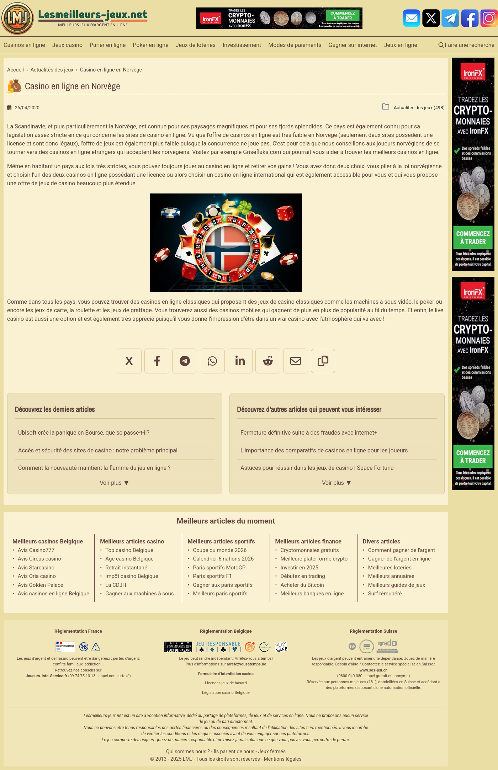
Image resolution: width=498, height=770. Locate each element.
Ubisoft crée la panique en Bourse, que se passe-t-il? (83, 432)
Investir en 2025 (299, 567)
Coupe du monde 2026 (220, 550)
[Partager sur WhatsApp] (212, 361)
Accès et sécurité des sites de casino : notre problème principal (98, 450)
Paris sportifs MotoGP (219, 567)
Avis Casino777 (36, 550)
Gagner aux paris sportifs (223, 585)
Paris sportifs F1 (212, 576)
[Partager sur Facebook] (156, 361)
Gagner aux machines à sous (139, 593)
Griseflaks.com (262, 152)
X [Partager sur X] (129, 361)
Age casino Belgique (129, 559)
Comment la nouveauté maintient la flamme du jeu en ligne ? (94, 467)
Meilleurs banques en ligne (312, 593)
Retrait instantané (126, 567)
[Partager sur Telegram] (184, 361)
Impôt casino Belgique (131, 576)
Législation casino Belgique (226, 692)
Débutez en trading (303, 576)
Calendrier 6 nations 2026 (223, 559)
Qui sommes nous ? (188, 751)
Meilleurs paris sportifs (220, 593)
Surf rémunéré (385, 593)
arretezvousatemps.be (246, 664)
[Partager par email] (295, 361)
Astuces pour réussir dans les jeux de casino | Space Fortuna (317, 467)
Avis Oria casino (37, 576)
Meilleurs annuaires (391, 576)
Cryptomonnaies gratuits (310, 550)
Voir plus (114, 483)
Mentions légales (283, 759)
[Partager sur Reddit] (267, 361)
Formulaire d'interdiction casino (226, 673)
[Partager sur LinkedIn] (240, 361)
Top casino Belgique (129, 550)
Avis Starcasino (36, 567)
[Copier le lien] (323, 361)
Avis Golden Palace (40, 585)
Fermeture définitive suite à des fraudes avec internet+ (308, 432)
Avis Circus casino (39, 559)
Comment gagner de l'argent (401, 550)
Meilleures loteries (390, 567)
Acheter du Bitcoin (302, 585)
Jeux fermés (272, 751)
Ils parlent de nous (234, 751)
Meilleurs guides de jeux (396, 585)
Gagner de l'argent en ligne (399, 559)
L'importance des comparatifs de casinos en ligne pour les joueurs (324, 450)
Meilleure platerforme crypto (314, 559)
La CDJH (115, 585)
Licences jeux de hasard (226, 683)
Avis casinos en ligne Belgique (53, 593)
